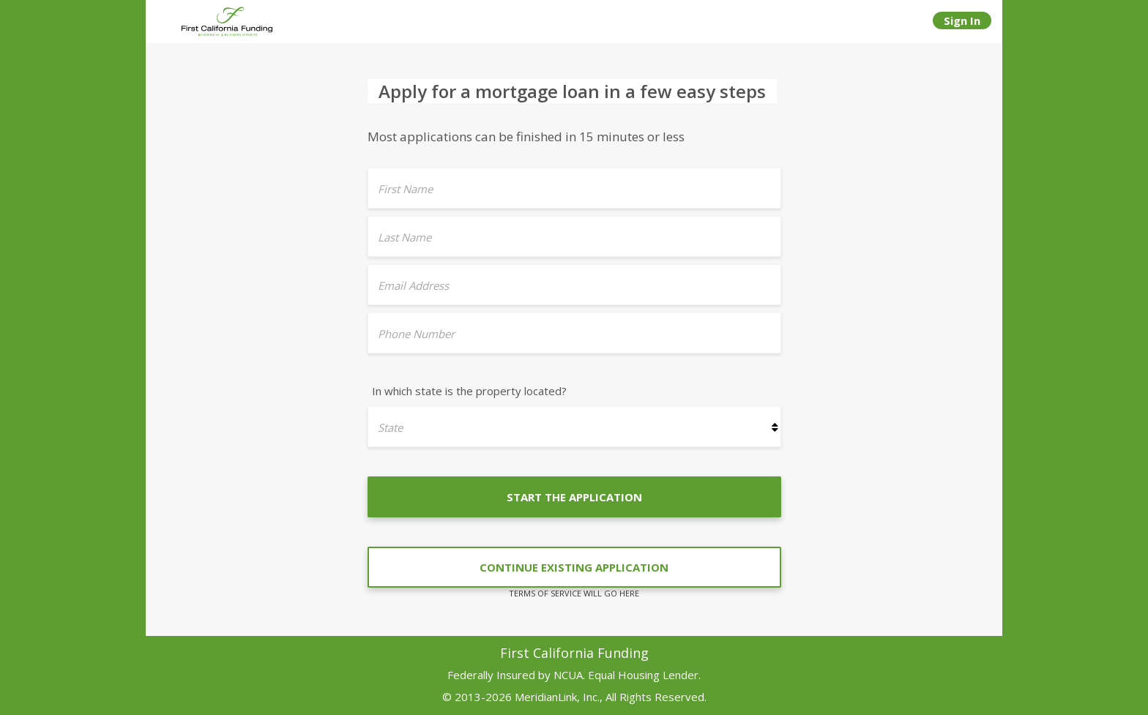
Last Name (404, 237)
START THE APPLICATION (574, 497)
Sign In (962, 20)
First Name (405, 188)
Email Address (413, 285)
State (390, 427)
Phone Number (416, 333)
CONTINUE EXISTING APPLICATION (574, 567)
